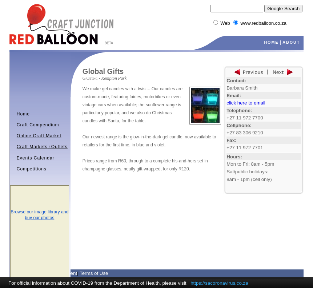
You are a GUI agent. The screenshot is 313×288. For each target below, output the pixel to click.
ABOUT (291, 42)
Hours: (234, 156)
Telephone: (239, 110)
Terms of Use (94, 273)
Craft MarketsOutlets (42, 146)
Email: (233, 95)
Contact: (236, 80)
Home (23, 114)
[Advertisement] (168, 206)
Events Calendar (36, 158)
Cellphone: (239, 125)
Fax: (231, 140)
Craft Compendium (38, 124)
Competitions (32, 168)
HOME (271, 42)
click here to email (245, 103)
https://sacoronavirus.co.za (219, 283)
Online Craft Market (39, 135)
